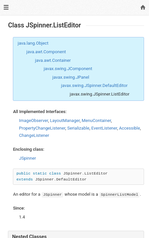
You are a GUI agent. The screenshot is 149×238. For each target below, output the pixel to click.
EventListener (104, 128)
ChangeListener (34, 135)
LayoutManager (65, 120)
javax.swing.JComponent (68, 68)
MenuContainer (96, 120)
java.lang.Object (33, 43)
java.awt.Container (53, 60)
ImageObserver (33, 120)
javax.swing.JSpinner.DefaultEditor (94, 85)
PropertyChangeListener (42, 128)
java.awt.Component (46, 51)
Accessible (129, 128)
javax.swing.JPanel (71, 77)
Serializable (78, 128)
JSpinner (27, 158)
